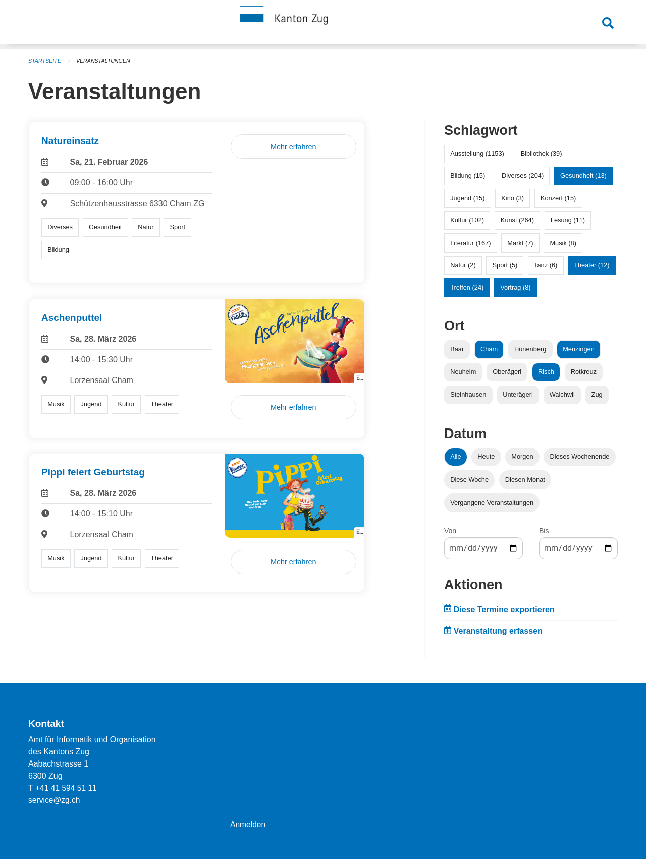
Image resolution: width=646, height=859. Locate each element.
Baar (457, 349)
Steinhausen (468, 394)
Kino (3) (512, 198)
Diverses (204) (523, 175)
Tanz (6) (545, 265)
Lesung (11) (568, 220)
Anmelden (248, 824)
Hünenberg (530, 349)
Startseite (45, 61)
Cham (489, 349)
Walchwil (562, 394)
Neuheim (463, 371)
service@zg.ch (54, 800)
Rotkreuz (584, 371)
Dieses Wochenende (580, 456)
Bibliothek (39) (541, 153)
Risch (546, 371)
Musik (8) (563, 243)
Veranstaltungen (105, 61)
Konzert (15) (558, 198)
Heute (486, 456)
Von (450, 531)
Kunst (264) (517, 220)
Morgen (522, 456)
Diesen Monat (525, 479)
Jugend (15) (467, 198)
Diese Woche (469, 479)
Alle (455, 456)
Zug (597, 394)
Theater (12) (591, 265)
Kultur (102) (467, 220)
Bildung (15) (467, 175)
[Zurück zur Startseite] (323, 24)
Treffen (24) (466, 287)
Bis (544, 531)
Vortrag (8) (515, 287)
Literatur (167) (470, 243)
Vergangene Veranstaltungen (491, 502)
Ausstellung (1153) (477, 153)
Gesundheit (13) (583, 175)
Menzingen (579, 349)
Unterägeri (518, 394)
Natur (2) (463, 265)
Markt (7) (520, 243)
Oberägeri (507, 371)
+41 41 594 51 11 (66, 788)
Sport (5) (504, 265)
